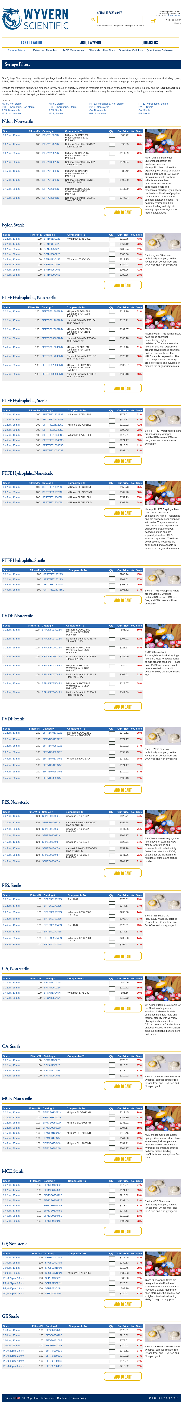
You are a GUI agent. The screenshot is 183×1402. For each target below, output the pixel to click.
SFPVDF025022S (52, 745)
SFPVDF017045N (52, 674)
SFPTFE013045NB (52, 347)
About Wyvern (90, 43)
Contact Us (150, 43)
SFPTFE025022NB (52, 329)
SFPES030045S (53, 944)
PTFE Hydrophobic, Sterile (153, 103)
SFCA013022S (52, 1060)
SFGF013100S (54, 1340)
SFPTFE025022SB (53, 424)
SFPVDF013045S (52, 758)
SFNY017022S (52, 243)
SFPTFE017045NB (52, 356)
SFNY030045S (52, 274)
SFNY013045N (50, 171)
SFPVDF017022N (52, 638)
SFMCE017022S (53, 1190)
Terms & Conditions (44, 1398)
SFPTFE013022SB (53, 414)
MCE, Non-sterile (11, 113)
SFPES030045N (51, 861)
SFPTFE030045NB (52, 374)
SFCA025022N (52, 987)
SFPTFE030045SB (53, 450)
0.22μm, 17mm (11, 144)
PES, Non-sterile (11, 110)
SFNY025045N (50, 188)
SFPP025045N (53, 1293)
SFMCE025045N (52, 1143)
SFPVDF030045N (52, 692)
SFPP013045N (53, 1288)
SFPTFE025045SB (53, 445)
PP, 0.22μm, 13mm (13, 1278)
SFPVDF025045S (52, 771)
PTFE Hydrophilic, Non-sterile (18, 107)
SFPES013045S (53, 925)
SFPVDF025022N (52, 647)
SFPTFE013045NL (52, 497)
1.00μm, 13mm (11, 1267)
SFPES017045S (53, 931)
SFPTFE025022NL (52, 492)
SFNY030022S (52, 254)
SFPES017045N (51, 848)
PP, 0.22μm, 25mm (13, 1283)
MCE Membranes (73, 50)
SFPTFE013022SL (53, 574)
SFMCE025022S (53, 1195)
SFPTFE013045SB (53, 435)
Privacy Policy (78, 1398)
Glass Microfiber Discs (102, 50)
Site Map (27, 1398)
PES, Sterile (55, 110)
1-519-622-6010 (173, 15)
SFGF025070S (54, 1335)
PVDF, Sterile (145, 107)
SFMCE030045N (52, 1148)
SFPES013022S (53, 899)
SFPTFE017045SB (53, 440)
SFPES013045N (51, 841)
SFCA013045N (52, 992)
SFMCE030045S (53, 1221)
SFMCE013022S (53, 1185)
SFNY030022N (50, 162)
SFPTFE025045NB (52, 365)
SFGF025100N (53, 1273)
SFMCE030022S (53, 1200)
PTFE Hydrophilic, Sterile (62, 107)
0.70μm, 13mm (11, 1257)
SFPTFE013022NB (52, 311)
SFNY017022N (50, 144)
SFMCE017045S (53, 1210)
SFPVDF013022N (52, 629)
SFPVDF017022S (52, 739)
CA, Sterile (144, 110)
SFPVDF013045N (52, 665)
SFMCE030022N (52, 1127)
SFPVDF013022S (52, 732)
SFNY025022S (52, 249)
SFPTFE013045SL (53, 584)
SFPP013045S (54, 1361)
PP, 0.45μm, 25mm (13, 1293)
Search (93, 19)
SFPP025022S (54, 1355)
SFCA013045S (52, 1070)
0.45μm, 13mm (11, 171)
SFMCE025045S (53, 1215)
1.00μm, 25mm (11, 1273)
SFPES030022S (53, 918)
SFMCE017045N (52, 1138)
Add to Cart (123, 212)
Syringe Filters (16, 50)
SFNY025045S (52, 269)
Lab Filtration (31, 43)
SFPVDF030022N (52, 656)
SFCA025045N (52, 997)
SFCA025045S (52, 1075)
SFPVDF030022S (52, 752)
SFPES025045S (53, 938)
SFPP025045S (54, 1366)
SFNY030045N (50, 197)
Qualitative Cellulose (131, 50)
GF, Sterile (144, 113)
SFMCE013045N (52, 1133)
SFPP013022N (53, 1278)
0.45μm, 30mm (11, 197)
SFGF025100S (54, 1345)
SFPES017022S (53, 905)
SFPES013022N (51, 816)
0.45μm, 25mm (11, 188)
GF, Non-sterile (97, 113)
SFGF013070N (53, 1257)
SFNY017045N (50, 179)
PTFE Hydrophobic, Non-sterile (106, 103)
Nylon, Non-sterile (12, 103)
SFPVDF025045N (52, 683)
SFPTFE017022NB (52, 320)
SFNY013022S (52, 238)
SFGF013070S (54, 1330)
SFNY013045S (52, 259)
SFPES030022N (51, 835)
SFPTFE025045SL (53, 589)
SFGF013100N (53, 1267)
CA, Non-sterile (97, 110)
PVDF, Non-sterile (99, 107)
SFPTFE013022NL (52, 487)
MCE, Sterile (56, 113)
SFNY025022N (50, 153)
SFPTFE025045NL (52, 502)
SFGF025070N (53, 1262)
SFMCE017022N (52, 1117)
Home (38, 19)
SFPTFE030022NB (52, 338)
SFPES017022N (51, 822)
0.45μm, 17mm (11, 179)
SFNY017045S (52, 264)
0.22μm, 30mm (11, 162)
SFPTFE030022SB (53, 429)
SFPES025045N (51, 854)
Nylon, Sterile (56, 103)
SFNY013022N (50, 135)
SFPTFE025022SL (53, 579)
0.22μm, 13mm (11, 135)
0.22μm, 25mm (11, 153)
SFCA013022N (52, 982)
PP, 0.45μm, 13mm (13, 1288)
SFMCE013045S (53, 1205)
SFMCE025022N (52, 1122)
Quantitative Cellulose (160, 50)
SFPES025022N (51, 828)
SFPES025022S (53, 912)
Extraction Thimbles (45, 50)
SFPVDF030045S (52, 778)
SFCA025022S (52, 1065)
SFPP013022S (54, 1350)
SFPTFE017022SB (53, 419)
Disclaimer (63, 1398)
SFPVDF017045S (52, 765)
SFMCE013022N (52, 1112)
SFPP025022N (53, 1283)
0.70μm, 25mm (11, 1262)
